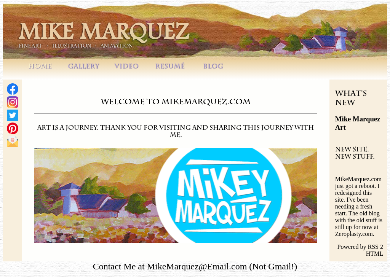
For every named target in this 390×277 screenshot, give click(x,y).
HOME (40, 67)
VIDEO (126, 67)
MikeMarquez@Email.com (197, 266)
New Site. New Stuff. (355, 154)
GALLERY (83, 67)
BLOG (213, 67)
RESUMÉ (170, 67)
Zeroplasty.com (354, 234)
